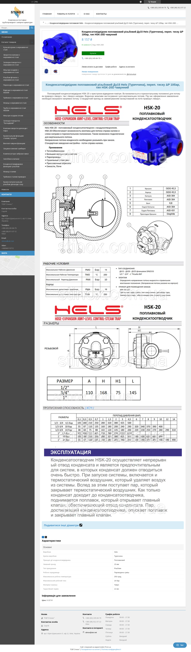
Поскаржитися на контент (90, 649)
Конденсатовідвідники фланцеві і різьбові (13, 165)
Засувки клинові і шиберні (14, 148)
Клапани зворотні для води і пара (15, 129)
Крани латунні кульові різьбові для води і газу (13, 183)
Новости (5, 189)
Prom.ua (108, 647)
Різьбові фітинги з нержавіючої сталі (11, 78)
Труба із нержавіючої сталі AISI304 (14, 109)
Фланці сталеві (9, 171)
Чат (180, 645)
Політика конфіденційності (111, 649)
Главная (47, 14)
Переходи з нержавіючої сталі (16, 85)
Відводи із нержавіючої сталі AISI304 (15, 91)
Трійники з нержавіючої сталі (15, 98)
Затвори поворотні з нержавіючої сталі (12, 63)
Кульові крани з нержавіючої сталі (15, 48)
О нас (87, 14)
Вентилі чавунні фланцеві (14, 143)
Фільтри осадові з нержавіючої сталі (11, 71)
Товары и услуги (66, 14)
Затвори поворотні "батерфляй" (11, 122)
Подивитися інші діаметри (61, 525)
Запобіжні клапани (11, 159)
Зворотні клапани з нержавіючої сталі (11, 56)
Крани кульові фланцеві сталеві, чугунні (13, 137)
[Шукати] (32, 28)
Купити (93, 53)
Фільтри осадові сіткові (13, 115)
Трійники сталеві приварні (14, 177)
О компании (7, 37)
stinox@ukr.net (8, 241)
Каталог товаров (9, 42)
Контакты (101, 14)
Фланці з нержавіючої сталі (14, 103)
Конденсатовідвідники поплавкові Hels (66, 23)
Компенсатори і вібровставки (16, 154)
